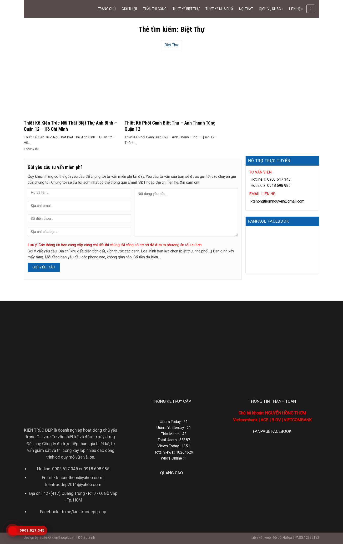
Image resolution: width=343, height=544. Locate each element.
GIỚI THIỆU (129, 9)
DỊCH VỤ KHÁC (271, 9)
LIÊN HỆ (296, 9)
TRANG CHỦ (107, 9)
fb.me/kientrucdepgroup (83, 511)
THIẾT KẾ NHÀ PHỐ (219, 9)
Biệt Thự (171, 45)
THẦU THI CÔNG (154, 9)
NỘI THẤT (246, 9)
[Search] (310, 9)
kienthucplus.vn (64, 538)
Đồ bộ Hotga (282, 538)
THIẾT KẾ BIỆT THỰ (186, 9)
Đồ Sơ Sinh (86, 538)
